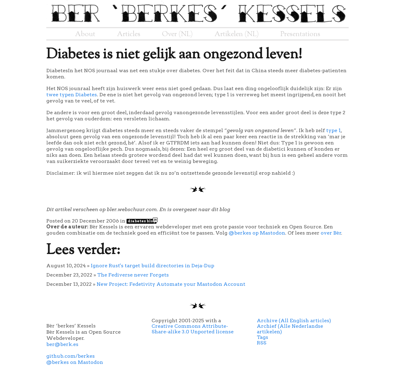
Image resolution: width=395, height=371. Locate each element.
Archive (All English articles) (294, 320)
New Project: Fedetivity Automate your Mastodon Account (171, 284)
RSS (261, 343)
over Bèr (331, 233)
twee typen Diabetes (71, 95)
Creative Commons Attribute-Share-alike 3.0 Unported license (193, 329)
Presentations (300, 34)
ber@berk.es (62, 344)
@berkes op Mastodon (257, 233)
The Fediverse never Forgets (133, 275)
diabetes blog (142, 221)
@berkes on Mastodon (74, 362)
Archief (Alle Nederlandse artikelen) (290, 329)
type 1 (333, 130)
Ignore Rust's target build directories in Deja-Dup (152, 266)
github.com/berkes (70, 356)
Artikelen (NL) (236, 34)
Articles (128, 34)
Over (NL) (177, 34)
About (85, 34)
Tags (262, 337)
